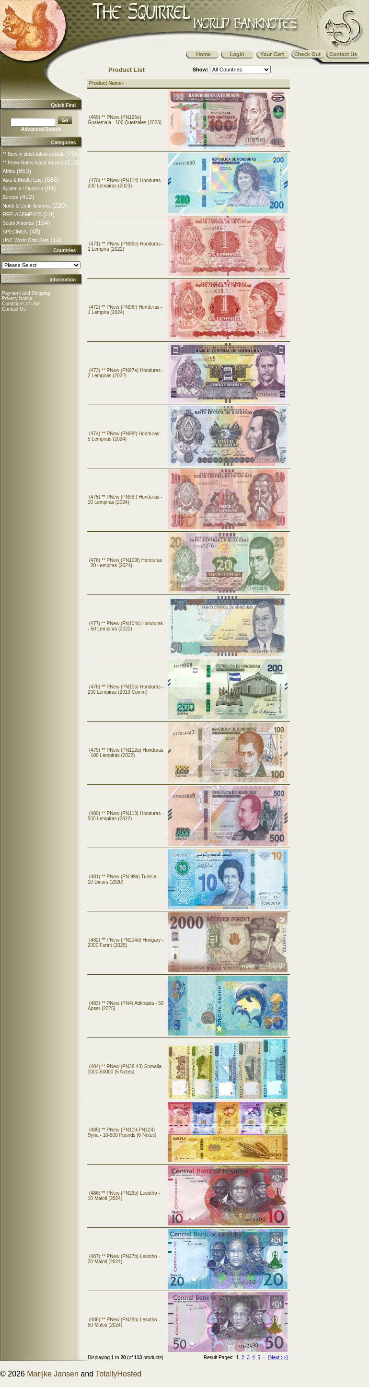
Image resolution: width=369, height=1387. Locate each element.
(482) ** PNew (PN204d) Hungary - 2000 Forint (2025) (125, 942)
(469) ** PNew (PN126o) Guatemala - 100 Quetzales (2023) (124, 120)
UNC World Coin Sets (25, 240)
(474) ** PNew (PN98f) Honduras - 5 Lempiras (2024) (125, 436)
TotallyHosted (118, 1374)
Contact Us (13, 309)
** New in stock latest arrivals (33, 154)
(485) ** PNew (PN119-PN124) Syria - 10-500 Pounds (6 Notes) (122, 1132)
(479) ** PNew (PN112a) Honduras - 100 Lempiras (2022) (125, 752)
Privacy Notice (17, 298)
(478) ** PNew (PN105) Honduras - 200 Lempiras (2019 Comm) (125, 689)
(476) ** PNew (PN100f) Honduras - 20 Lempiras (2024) (125, 563)
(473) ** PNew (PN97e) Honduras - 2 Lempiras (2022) (125, 373)
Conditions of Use (21, 303)
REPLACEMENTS (22, 214)
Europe (10, 197)
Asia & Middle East (22, 180)
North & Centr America (26, 206)
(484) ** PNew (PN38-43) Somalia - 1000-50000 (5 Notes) (126, 1069)
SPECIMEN (14, 231)
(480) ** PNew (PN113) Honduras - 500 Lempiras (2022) (125, 816)
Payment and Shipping (26, 293)
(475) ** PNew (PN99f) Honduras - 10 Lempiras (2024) (125, 499)
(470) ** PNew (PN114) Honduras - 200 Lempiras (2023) (125, 183)
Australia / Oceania (22, 188)
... (263, 1357)
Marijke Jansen (53, 1374)
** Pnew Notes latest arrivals (32, 162)
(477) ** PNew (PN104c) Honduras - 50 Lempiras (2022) (125, 626)
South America (18, 223)
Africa (8, 171)
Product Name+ (107, 83)
